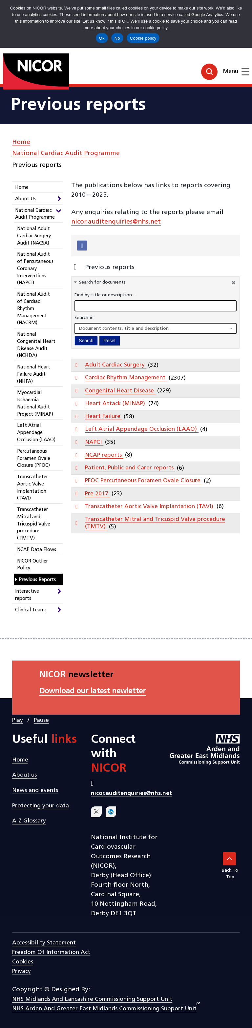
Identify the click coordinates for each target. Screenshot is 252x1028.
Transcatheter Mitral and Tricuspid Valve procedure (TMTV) (33, 524)
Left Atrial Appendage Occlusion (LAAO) (36, 433)
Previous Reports (37, 580)
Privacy (21, 971)
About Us (25, 199)
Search (86, 340)
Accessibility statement (44, 943)
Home (21, 142)
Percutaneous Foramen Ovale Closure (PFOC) (33, 458)
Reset (110, 340)
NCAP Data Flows (36, 549)
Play (17, 720)
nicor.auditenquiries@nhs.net (116, 222)
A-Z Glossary (29, 821)
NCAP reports (104, 455)
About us (24, 775)
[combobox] (155, 328)
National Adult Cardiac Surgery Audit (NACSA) (34, 236)
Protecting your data (40, 806)
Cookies (22, 962)
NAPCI (94, 442)
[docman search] (155, 305)
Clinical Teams (31, 610)
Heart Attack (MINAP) (116, 403)
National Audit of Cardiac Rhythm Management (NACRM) (33, 309)
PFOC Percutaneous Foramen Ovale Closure (143, 481)
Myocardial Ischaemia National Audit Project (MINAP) (35, 403)
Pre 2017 (97, 494)
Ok (102, 38)
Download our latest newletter (92, 691)
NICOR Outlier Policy (32, 565)
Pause (41, 720)
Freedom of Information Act (51, 952)
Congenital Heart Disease (120, 391)
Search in (84, 317)
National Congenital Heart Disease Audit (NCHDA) (36, 345)
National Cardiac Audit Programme (66, 153)
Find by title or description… (105, 295)
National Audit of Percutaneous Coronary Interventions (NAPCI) (35, 269)
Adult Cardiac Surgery (115, 365)
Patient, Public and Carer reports (130, 468)
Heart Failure (103, 416)
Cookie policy (143, 38)
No (117, 38)
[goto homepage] (21, 69)
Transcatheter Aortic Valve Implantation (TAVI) (32, 488)
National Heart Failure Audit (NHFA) (33, 374)
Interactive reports (27, 595)
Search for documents (102, 282)
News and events (35, 790)
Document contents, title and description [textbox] (124, 328)
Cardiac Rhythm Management (126, 378)
